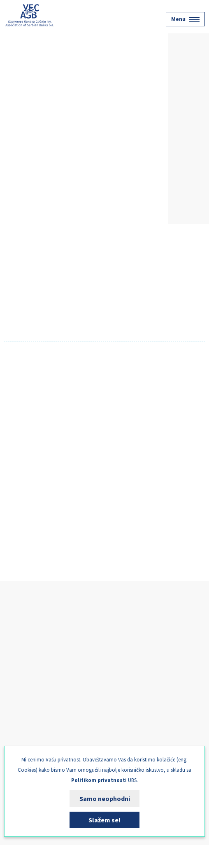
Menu (185, 19)
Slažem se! (104, 820)
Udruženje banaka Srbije (29, 15)
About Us (19, 643)
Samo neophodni (104, 798)
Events (16, 697)
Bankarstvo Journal (33, 734)
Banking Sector (28, 661)
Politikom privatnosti (99, 780)
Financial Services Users (39, 679)
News (14, 715)
